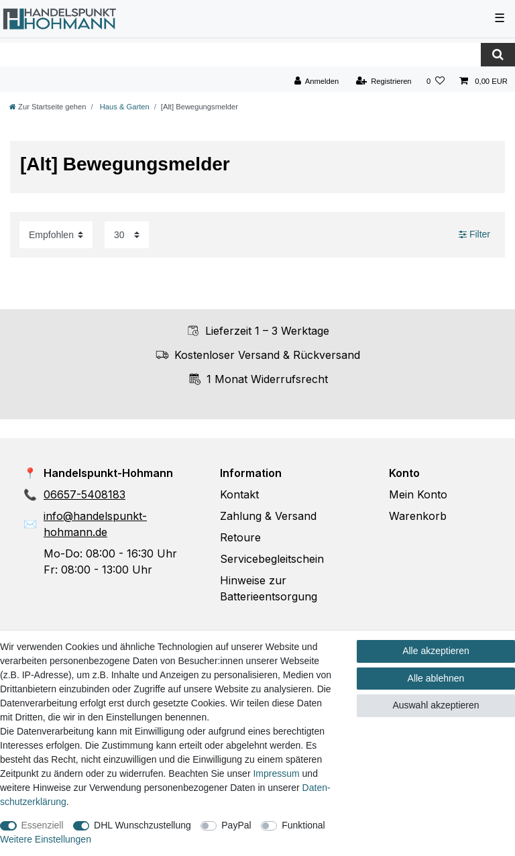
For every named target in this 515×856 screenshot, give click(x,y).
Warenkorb (418, 516)
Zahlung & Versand (268, 516)
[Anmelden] (317, 81)
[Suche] (498, 54)
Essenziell (42, 825)
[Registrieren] (383, 81)
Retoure (240, 537)
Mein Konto (418, 494)
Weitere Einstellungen (45, 839)
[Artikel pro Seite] (127, 234)
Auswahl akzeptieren (435, 705)
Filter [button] (474, 235)
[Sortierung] (56, 234)
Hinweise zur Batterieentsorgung (268, 588)
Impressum (276, 773)
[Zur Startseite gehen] (47, 107)
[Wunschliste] (435, 81)
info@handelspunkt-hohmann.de (95, 524)
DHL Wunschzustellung (142, 825)
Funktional (303, 825)
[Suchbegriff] (240, 54)
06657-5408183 (84, 494)
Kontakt (239, 494)
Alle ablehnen (436, 678)
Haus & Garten (124, 107)
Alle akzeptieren (435, 650)
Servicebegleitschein (272, 559)
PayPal (236, 825)
